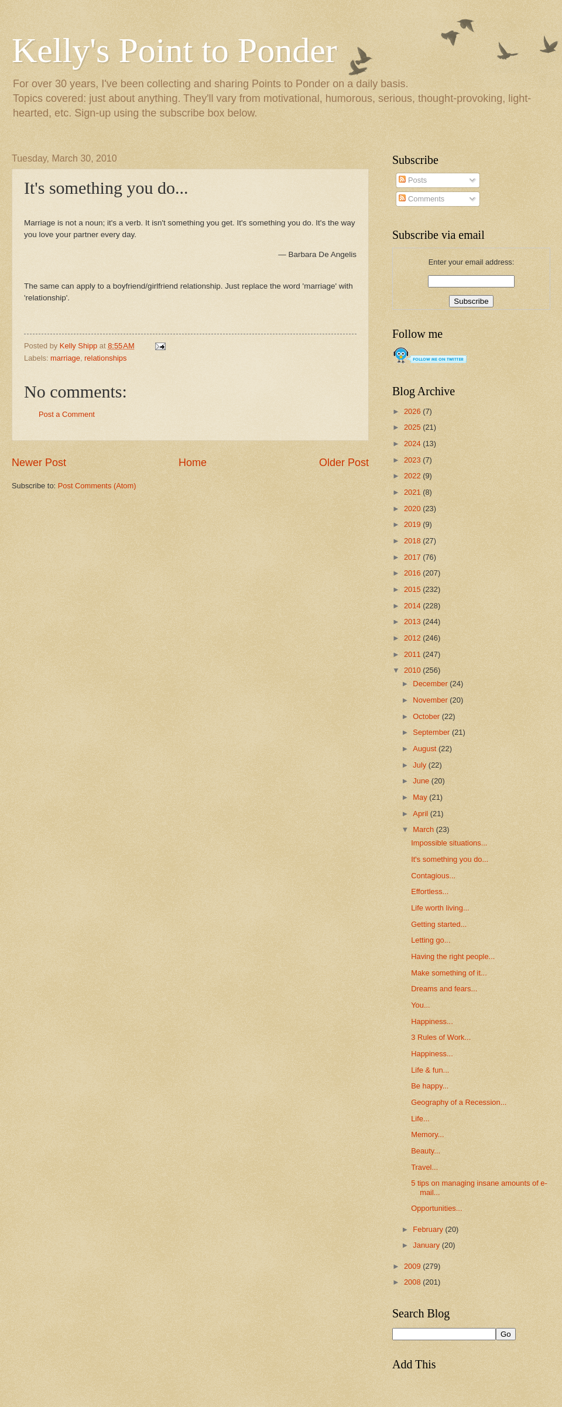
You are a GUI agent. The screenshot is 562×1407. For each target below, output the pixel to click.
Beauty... (425, 1150)
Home (193, 462)
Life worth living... (440, 907)
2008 (413, 1282)
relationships (105, 358)
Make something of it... (449, 972)
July (420, 765)
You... (420, 1005)
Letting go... (430, 940)
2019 (413, 524)
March (424, 829)
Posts (413, 180)
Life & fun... (430, 1070)
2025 (413, 427)
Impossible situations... (449, 842)
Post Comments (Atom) (97, 485)
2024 (413, 443)
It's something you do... (449, 859)
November (431, 700)
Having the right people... (453, 956)
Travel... (424, 1167)
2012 (413, 638)
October (427, 716)
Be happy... (429, 1085)
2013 (413, 621)
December (431, 683)
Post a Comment (67, 414)
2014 (413, 605)
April (421, 813)
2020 (413, 508)
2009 (413, 1266)
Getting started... (439, 924)
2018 (413, 540)
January (427, 1245)
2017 (413, 557)
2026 (413, 411)
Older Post (344, 462)
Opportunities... (436, 1208)
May (421, 797)
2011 (413, 654)
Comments (421, 198)
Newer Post (39, 462)
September (432, 732)
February (429, 1229)
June (422, 780)
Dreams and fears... (444, 988)
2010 (413, 670)
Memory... (427, 1134)
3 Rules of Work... (441, 1037)
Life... (420, 1118)
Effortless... (429, 891)
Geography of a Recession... (458, 1102)
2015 (413, 589)
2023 (413, 460)
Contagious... (433, 875)
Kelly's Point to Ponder (174, 50)
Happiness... (432, 1021)
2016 (413, 573)
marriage (65, 358)
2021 (413, 492)
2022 (413, 475)
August (425, 748)
